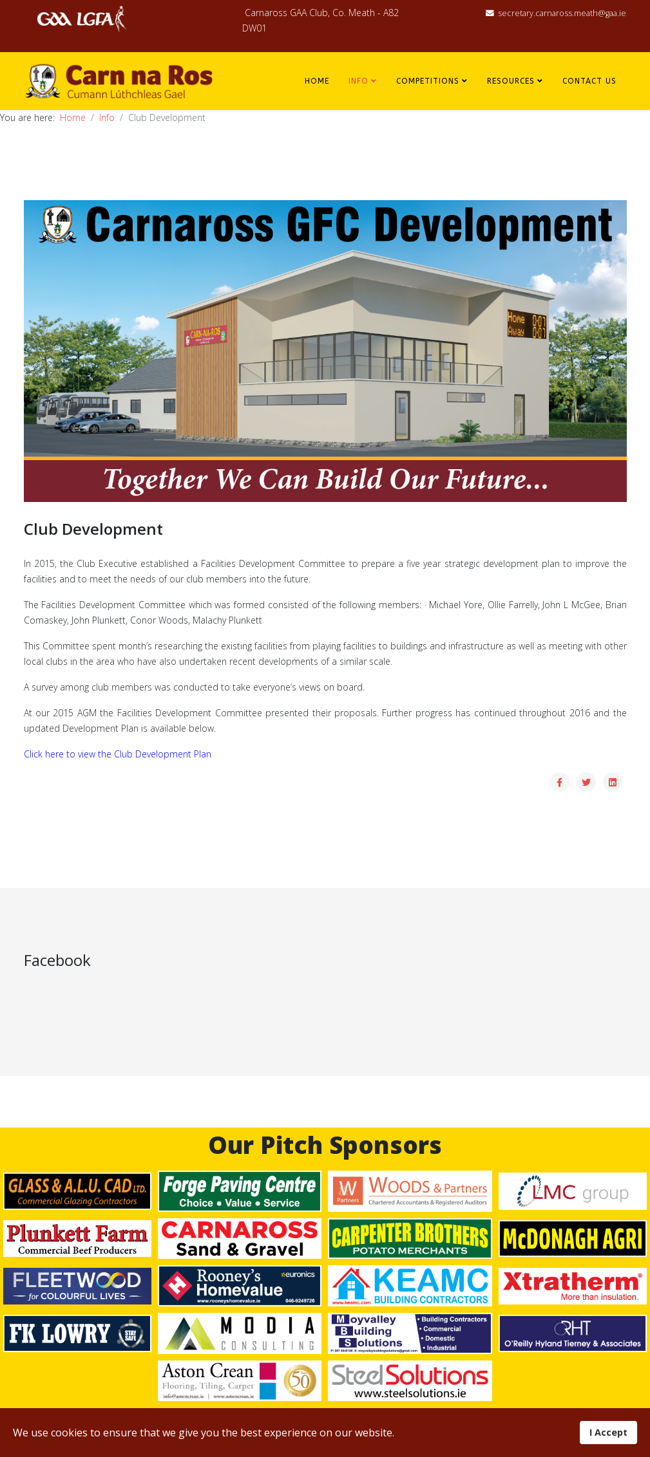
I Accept (608, 1432)
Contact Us (589, 81)
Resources (511, 81)
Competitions (427, 81)
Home (317, 81)
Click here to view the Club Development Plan (117, 754)
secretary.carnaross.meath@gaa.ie (562, 13)
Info (358, 81)
